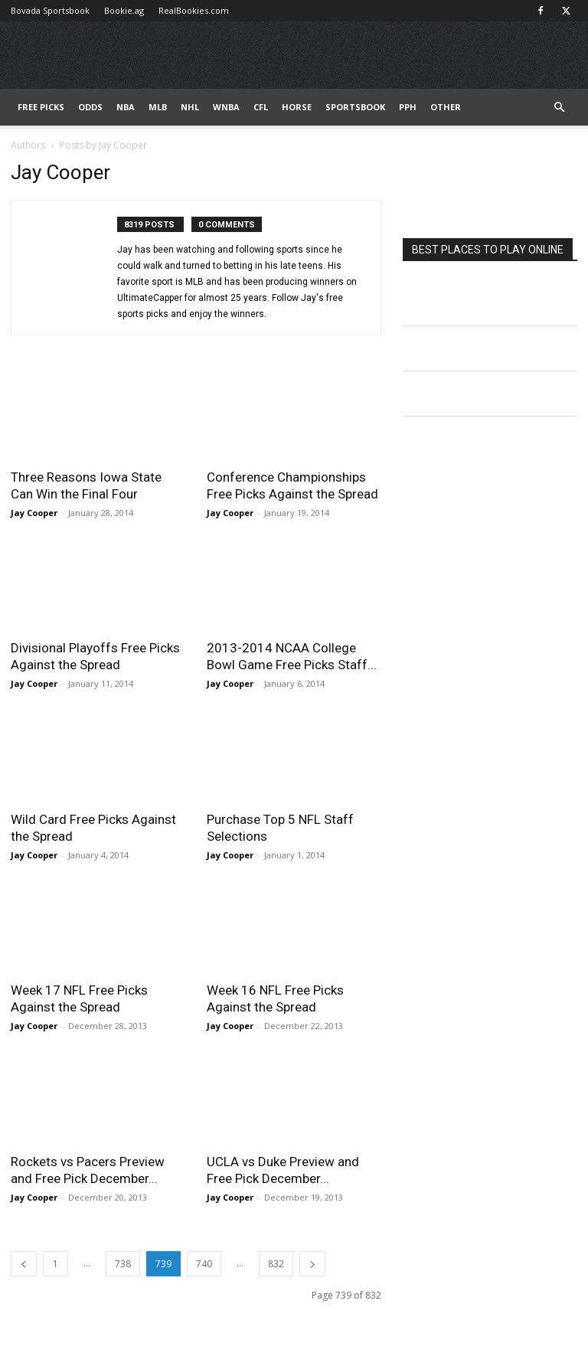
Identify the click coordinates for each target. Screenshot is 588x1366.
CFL (260, 107)
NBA (125, 107)
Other (445, 107)
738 (123, 1263)
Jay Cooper (34, 512)
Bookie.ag (124, 10)
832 (276, 1263)
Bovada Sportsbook (50, 10)
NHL (190, 107)
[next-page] (312, 1263)
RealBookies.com (193, 10)
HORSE (297, 107)
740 (204, 1263)
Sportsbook (355, 107)
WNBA (226, 107)
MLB (158, 107)
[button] (559, 107)
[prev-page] (24, 1263)
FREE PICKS (41, 107)
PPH (407, 107)
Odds (90, 107)
